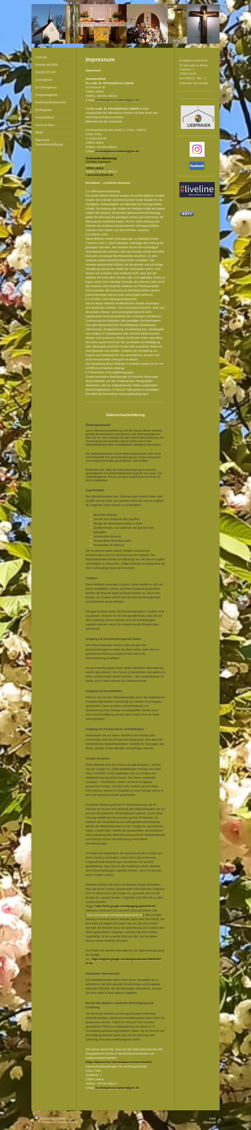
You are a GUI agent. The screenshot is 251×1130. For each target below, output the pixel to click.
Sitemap (60, 1118)
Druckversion (45, 1118)
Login (212, 1118)
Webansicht (209, 1122)
